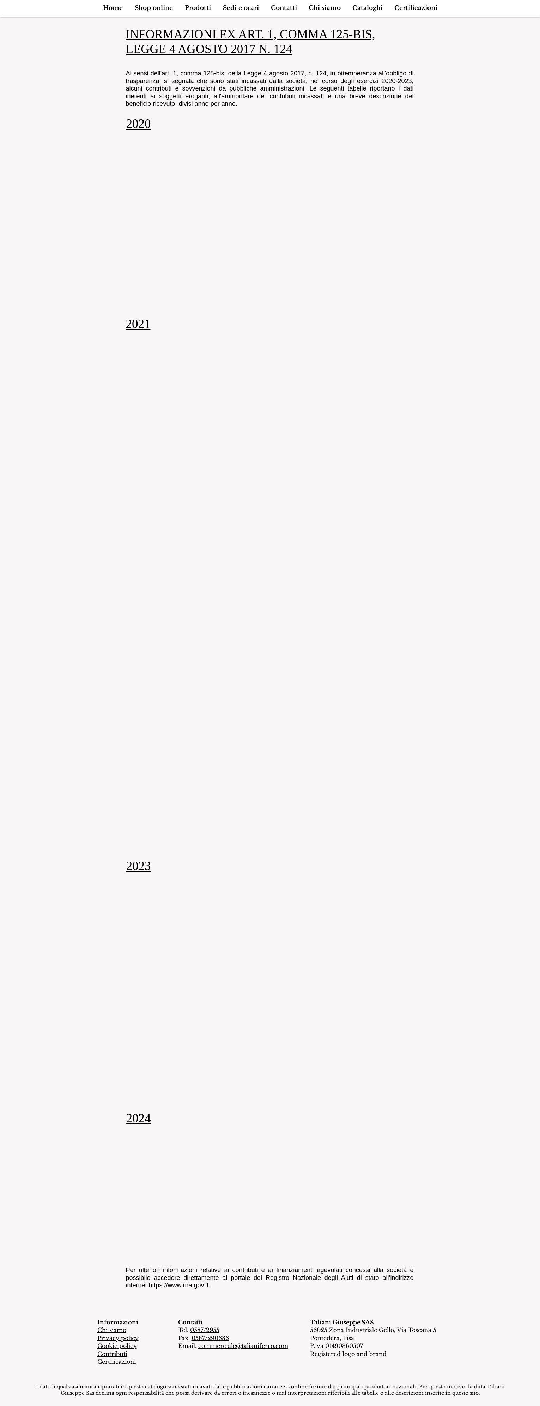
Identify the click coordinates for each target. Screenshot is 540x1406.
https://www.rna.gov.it (180, 1285)
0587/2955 (204, 1329)
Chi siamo (111, 1329)
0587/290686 (210, 1338)
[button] (154, 8)
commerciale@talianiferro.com (243, 1345)
